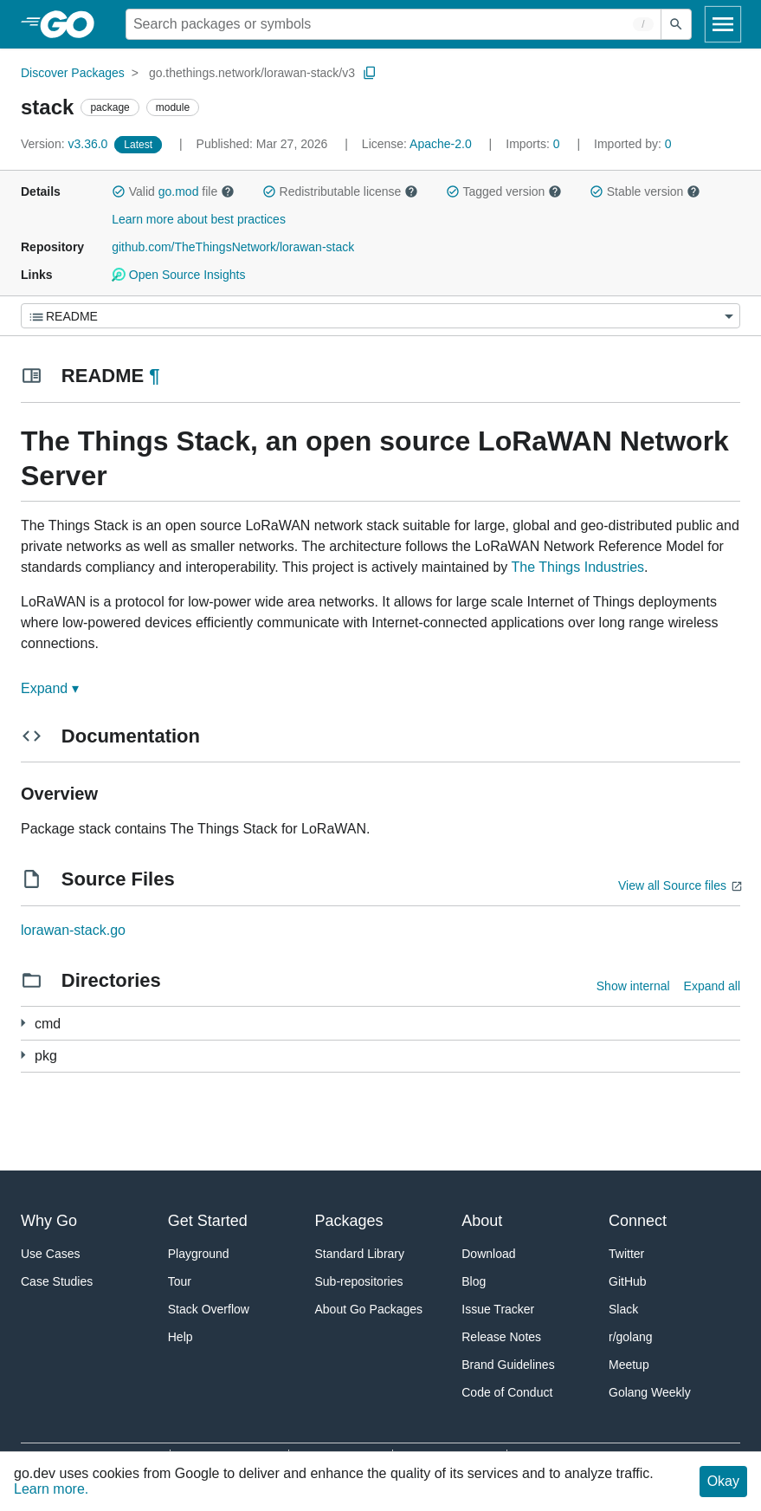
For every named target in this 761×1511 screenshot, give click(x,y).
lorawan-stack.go (73, 930)
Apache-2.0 (441, 144)
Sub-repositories (359, 1281)
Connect (638, 1220)
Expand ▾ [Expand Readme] (50, 688)
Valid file (173, 191)
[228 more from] (23, 1055)
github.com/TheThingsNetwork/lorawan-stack (233, 247)
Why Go (49, 1220)
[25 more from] (23, 1023)
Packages (349, 1220)
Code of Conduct (506, 1392)
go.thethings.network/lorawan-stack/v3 (252, 73)
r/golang (631, 1337)
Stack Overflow (208, 1309)
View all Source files (672, 885)
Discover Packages (73, 73)
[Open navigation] (723, 24)
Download (488, 1254)
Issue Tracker (497, 1309)
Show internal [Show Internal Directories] (633, 986)
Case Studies (57, 1281)
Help (180, 1337)
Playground (198, 1254)
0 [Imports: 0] (534, 144)
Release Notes (501, 1337)
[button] (119, 191)
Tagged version (504, 191)
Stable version (645, 191)
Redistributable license (340, 191)
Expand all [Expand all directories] (712, 986)
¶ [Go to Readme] (154, 375)
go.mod (178, 191)
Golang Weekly (650, 1392)
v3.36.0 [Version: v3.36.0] (66, 144)
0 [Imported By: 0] (633, 144)
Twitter (626, 1254)
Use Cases (50, 1254)
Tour (179, 1281)
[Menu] (380, 315)
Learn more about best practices (199, 219)
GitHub (628, 1281)
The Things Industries (578, 567)
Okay (723, 1481)
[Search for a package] (393, 24)
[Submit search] (676, 24)
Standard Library (360, 1254)
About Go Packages (369, 1309)
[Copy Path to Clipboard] (369, 73)
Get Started (208, 1220)
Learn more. (51, 1489)
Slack (623, 1309)
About (481, 1220)
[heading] (73, 24)
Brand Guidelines (507, 1365)
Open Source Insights (178, 275)
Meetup (629, 1365)
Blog (473, 1281)
